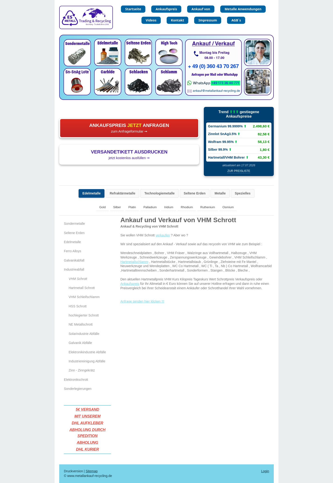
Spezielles (243, 193)
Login (265, 471)
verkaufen (163, 235)
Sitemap (91, 471)
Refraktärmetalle (122, 193)
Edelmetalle (92, 193)
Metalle (220, 193)
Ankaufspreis (129, 284)
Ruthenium (207, 207)
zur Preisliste (238, 171)
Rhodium (187, 207)
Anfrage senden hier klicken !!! (142, 301)
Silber (117, 207)
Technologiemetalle (159, 193)
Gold (102, 207)
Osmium (228, 207)
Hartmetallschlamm (134, 262)
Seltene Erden (194, 193)
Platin (132, 207)
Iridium (168, 207)
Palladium (150, 207)
